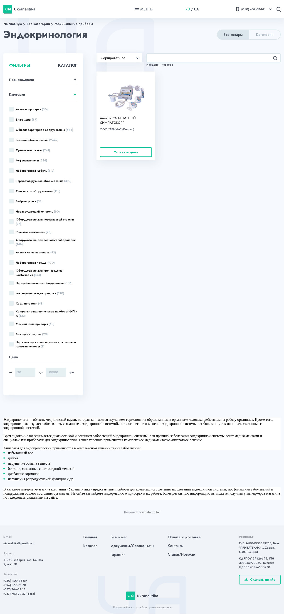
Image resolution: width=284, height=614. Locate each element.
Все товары (233, 34)
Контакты (175, 545)
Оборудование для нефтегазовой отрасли (45, 221)
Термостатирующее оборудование (43, 181)
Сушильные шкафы (33, 150)
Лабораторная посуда (35, 262)
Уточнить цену (126, 152)
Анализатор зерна (32, 109)
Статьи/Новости (181, 554)
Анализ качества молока (36, 252)
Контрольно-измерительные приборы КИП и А (46, 313)
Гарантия (118, 554)
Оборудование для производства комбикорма (39, 272)
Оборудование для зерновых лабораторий (46, 242)
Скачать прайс (259, 579)
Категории (265, 34)
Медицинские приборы (73, 24)
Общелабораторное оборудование (44, 130)
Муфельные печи (31, 160)
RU (187, 9)
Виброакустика (29, 201)
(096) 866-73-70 (14, 585)
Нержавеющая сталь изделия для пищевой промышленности (46, 344)
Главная (90, 537)
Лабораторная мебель (35, 170)
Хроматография (30, 303)
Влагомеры (26, 119)
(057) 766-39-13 (14, 589)
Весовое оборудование (37, 140)
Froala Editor (151, 512)
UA (196, 9)
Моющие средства (32, 334)
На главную (12, 24)
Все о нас (119, 537)
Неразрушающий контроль (38, 211)
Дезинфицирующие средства (40, 293)
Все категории (38, 24)
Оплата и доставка (184, 537)
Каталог (90, 545)
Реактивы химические (33, 232)
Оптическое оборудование (38, 191)
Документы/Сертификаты (132, 545)
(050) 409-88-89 (15, 581)
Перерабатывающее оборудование (44, 283)
